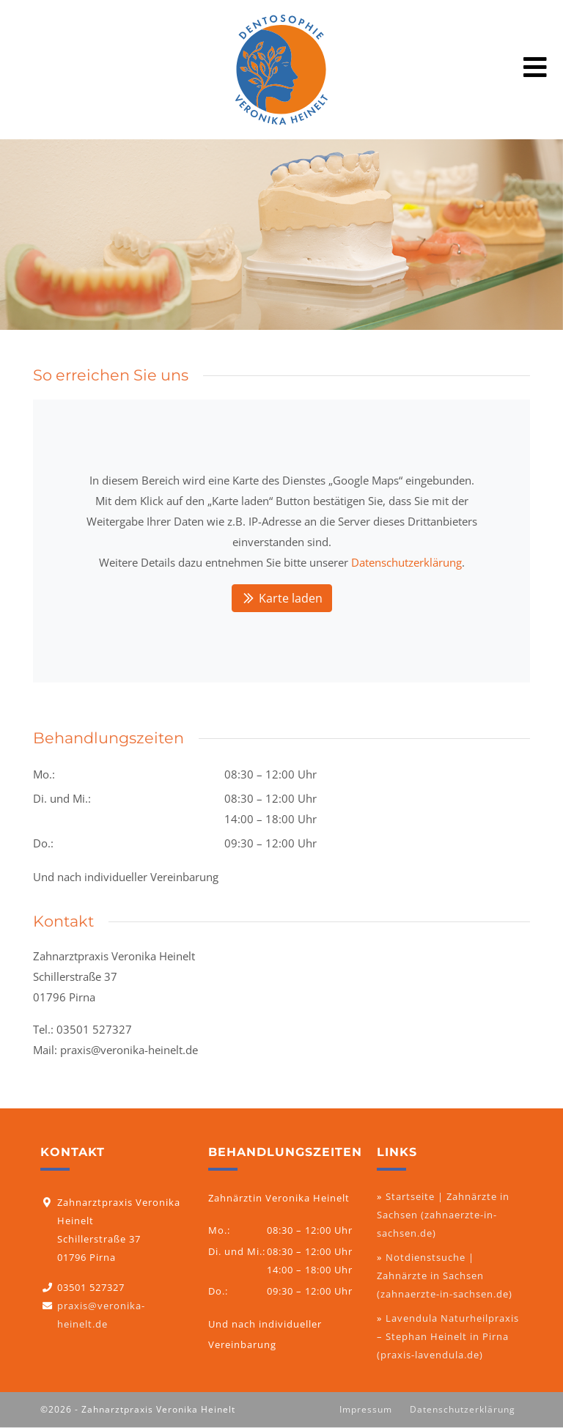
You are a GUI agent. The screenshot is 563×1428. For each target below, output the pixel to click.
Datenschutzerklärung (406, 562)
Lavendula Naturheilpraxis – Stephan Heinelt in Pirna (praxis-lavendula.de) (448, 1336)
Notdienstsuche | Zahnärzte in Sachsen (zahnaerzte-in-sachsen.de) (444, 1275)
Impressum (365, 1409)
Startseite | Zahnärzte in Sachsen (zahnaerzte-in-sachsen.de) (443, 1215)
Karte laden (282, 598)
